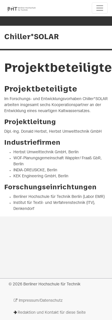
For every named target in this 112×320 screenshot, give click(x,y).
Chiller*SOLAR (31, 37)
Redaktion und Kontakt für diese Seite (52, 313)
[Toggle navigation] (100, 8)
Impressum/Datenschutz (40, 301)
